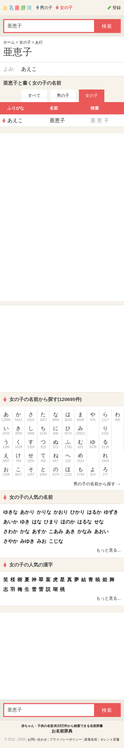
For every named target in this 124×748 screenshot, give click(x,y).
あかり (27, 512)
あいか (10, 521)
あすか (39, 531)
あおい (101, 531)
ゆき (25, 521)
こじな (56, 541)
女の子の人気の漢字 (28, 564)
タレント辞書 (109, 739)
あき (70, 531)
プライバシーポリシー (66, 739)
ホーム (9, 42)
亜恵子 (57, 120)
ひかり (77, 512)
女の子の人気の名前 (28, 497)
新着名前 (90, 739)
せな (99, 521)
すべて (34, 95)
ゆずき (111, 512)
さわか (10, 531)
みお (41, 541)
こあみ (56, 531)
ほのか (68, 521)
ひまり (51, 521)
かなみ (84, 531)
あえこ (29, 69)
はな (37, 521)
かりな (44, 512)
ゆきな (10, 512)
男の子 (63, 95)
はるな (84, 521)
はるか (94, 512)
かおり (60, 512)
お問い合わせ (37, 739)
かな (25, 531)
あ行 (39, 42)
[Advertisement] (62, 177)
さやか (10, 541)
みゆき (27, 541)
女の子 (25, 42)
